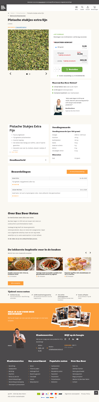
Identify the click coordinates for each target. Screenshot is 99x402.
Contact (74, 382)
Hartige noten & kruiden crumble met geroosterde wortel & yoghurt (49, 273)
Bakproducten (33, 382)
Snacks (31, 379)
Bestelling (11, 366)
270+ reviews (69, 347)
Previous (10, 73)
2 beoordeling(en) (20, 27)
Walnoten (53, 382)
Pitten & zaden (33, 369)
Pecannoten (54, 377)
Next (46, 73)
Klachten (10, 374)
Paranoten (54, 374)
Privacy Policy (85, 394)
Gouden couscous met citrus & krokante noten (18, 273)
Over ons (74, 366)
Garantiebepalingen (14, 379)
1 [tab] (27, 74)
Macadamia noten (56, 371)
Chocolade (32, 377)
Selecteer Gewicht (63, 42)
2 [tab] (29, 74)
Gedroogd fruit (33, 371)
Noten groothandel (77, 371)
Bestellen (72, 69)
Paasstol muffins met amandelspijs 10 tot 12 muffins (77, 273)
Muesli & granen (34, 374)
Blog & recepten (76, 377)
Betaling (10, 371)
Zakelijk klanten (77, 369)
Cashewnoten (55, 366)
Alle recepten (15, 283)
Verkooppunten (76, 374)
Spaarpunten (12, 369)
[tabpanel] (28, 50)
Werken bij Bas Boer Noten (80, 379)
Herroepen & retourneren (15, 385)
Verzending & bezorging (15, 382)
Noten (13, 13)
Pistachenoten (20, 13)
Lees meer (14, 152)
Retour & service (13, 377)
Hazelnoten (54, 369)
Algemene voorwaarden (72, 394)
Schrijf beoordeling (77, 172)
